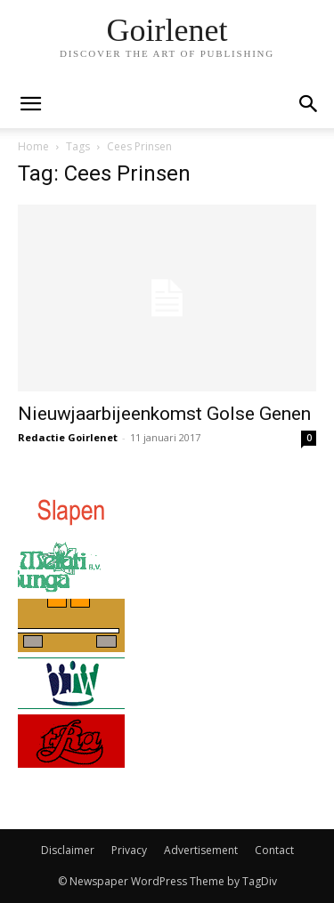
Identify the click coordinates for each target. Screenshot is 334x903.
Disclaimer (67, 850)
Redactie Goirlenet (68, 437)
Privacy (129, 850)
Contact (274, 850)
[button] (309, 104)
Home (33, 146)
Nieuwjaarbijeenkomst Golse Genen (164, 413)
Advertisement (201, 850)
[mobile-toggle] (30, 104)
